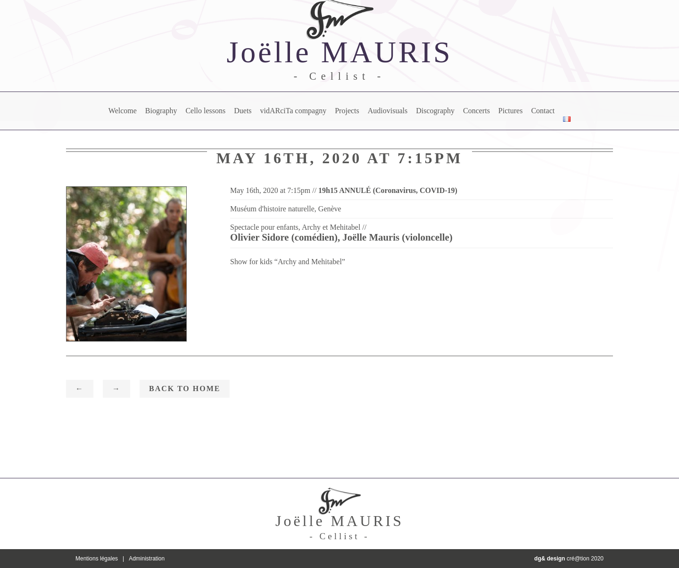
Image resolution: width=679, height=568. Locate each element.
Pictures (510, 111)
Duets (242, 111)
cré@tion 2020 (569, 558)
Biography (161, 111)
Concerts (476, 111)
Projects (347, 111)
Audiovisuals (387, 111)
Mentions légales (96, 558)
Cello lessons (205, 111)
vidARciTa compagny (293, 111)
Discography (435, 111)
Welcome (122, 111)
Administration (147, 558)
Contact (543, 111)
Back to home (184, 388)
